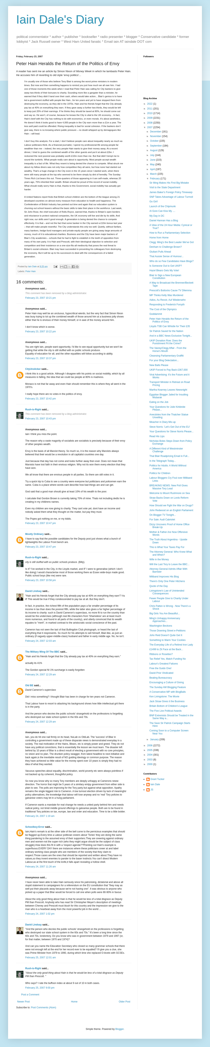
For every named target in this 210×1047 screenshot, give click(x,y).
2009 (150, 117)
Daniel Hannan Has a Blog (163, 220)
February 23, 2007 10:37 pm (40, 358)
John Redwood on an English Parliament (171, 510)
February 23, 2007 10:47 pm (40, 523)
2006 (150, 745)
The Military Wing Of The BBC (42, 651)
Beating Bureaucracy (160, 677)
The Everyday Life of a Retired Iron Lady (171, 644)
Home (74, 1001)
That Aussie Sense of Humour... (166, 256)
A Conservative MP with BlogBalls (167, 691)
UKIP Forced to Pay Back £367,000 (168, 369)
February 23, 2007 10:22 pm (40, 331)
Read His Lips (157, 436)
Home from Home (159, 237)
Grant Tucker (157, 779)
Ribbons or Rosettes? (161, 654)
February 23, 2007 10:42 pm (40, 398)
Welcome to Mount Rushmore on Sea (169, 493)
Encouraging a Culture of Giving (166, 682)
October (154, 140)
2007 (150, 127)
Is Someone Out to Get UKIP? (165, 265)
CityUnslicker (33, 369)
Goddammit (155, 314)
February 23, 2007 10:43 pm (40, 418)
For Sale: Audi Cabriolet (162, 519)
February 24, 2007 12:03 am (40, 640)
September (156, 145)
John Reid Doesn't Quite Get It (165, 635)
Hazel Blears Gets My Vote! (164, 270)
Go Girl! (153, 201)
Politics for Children (159, 473)
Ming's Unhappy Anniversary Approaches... (164, 620)
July (152, 155)
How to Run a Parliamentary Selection (169, 232)
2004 (150, 754)
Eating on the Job (158, 402)
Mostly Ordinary (34, 534)
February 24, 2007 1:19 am (40, 816)
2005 (150, 750)
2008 (150, 122)
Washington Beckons (160, 625)
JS (151, 789)
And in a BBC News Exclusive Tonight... (170, 335)
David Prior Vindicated (161, 673)
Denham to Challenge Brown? (165, 246)
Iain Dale (155, 784)
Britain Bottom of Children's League (168, 706)
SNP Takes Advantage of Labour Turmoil (171, 196)
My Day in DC (156, 215)
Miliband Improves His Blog (164, 576)
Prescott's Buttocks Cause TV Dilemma (170, 290)
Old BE (29, 685)
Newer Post (23, 1001)
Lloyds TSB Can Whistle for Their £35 (169, 326)
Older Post (124, 1001)
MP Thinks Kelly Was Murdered (166, 295)
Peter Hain (30, 271)
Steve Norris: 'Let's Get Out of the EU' (169, 426)
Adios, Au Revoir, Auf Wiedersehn (167, 299)
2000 (150, 764)
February (155, 178)
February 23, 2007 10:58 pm (40, 580)
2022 (150, 103)
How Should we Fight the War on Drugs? (171, 505)
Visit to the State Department (164, 187)
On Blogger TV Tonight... (162, 515)
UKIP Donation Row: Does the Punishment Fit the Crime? (165, 342)
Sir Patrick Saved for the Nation (166, 331)
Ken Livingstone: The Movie (164, 696)
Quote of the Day (158, 586)
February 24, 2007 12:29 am (40, 674)
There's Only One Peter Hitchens (167, 581)
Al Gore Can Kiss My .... (162, 211)
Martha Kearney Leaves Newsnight (168, 389)
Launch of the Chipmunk (162, 206)
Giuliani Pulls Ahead (160, 251)
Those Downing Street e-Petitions (167, 630)
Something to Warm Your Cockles (167, 640)
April (152, 169)
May (152, 164)
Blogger (119, 1029)
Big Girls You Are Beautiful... (164, 613)
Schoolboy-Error (34, 827)
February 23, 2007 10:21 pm (40, 297)
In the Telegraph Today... (162, 461)
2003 (150, 759)
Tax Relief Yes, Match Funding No (167, 658)
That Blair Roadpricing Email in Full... (169, 456)
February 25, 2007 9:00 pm (40, 987)
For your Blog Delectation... (164, 360)
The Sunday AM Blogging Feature (167, 687)
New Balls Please (158, 365)
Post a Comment (30, 994)
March (154, 174)
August (154, 150)
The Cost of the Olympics (163, 309)
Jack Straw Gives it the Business (167, 701)
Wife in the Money (159, 559)
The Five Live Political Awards (165, 710)
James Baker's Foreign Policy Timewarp (170, 192)
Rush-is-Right (33, 409)
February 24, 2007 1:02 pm (40, 913)
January (154, 739)
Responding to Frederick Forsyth (167, 304)
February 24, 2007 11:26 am (40, 866)
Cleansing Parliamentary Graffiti (166, 355)
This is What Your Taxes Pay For (166, 547)
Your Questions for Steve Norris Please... (171, 431)
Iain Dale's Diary (60, 19)
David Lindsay (33, 591)
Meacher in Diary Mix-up (162, 422)
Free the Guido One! (160, 668)
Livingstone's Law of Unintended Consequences (166, 592)
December (156, 131)
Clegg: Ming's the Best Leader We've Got (171, 242)
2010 (150, 113)
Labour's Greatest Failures (163, 663)
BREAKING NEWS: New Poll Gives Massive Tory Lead (168, 487)
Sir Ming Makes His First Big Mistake (169, 182)
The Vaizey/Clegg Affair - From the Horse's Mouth (167, 349)
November (156, 136)
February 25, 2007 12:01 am (40, 957)
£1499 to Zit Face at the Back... (166, 649)
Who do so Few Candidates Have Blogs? (171, 261)
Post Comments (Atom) (43, 1007)
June (153, 159)
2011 (150, 108)
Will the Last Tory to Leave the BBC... (169, 564)
